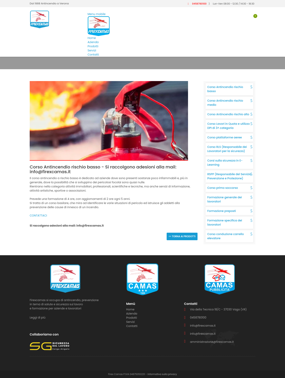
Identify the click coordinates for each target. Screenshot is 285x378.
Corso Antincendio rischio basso (225, 89)
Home (92, 38)
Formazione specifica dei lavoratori (224, 222)
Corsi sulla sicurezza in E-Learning (225, 163)
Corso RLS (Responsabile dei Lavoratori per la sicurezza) (227, 149)
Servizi (92, 50)
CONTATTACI (38, 215)
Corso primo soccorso (222, 188)
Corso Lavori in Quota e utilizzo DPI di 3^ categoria (228, 126)
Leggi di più (37, 317)
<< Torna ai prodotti (182, 236)
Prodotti (93, 46)
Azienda (93, 42)
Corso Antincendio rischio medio (225, 103)
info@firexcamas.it (203, 326)
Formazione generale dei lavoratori (224, 199)
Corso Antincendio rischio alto (228, 114)
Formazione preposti (221, 211)
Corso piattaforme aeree (224, 137)
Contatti (93, 55)
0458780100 (199, 3)
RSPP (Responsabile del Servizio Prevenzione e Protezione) (229, 176)
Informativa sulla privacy (162, 374)
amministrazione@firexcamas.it (212, 342)
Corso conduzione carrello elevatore (225, 236)
